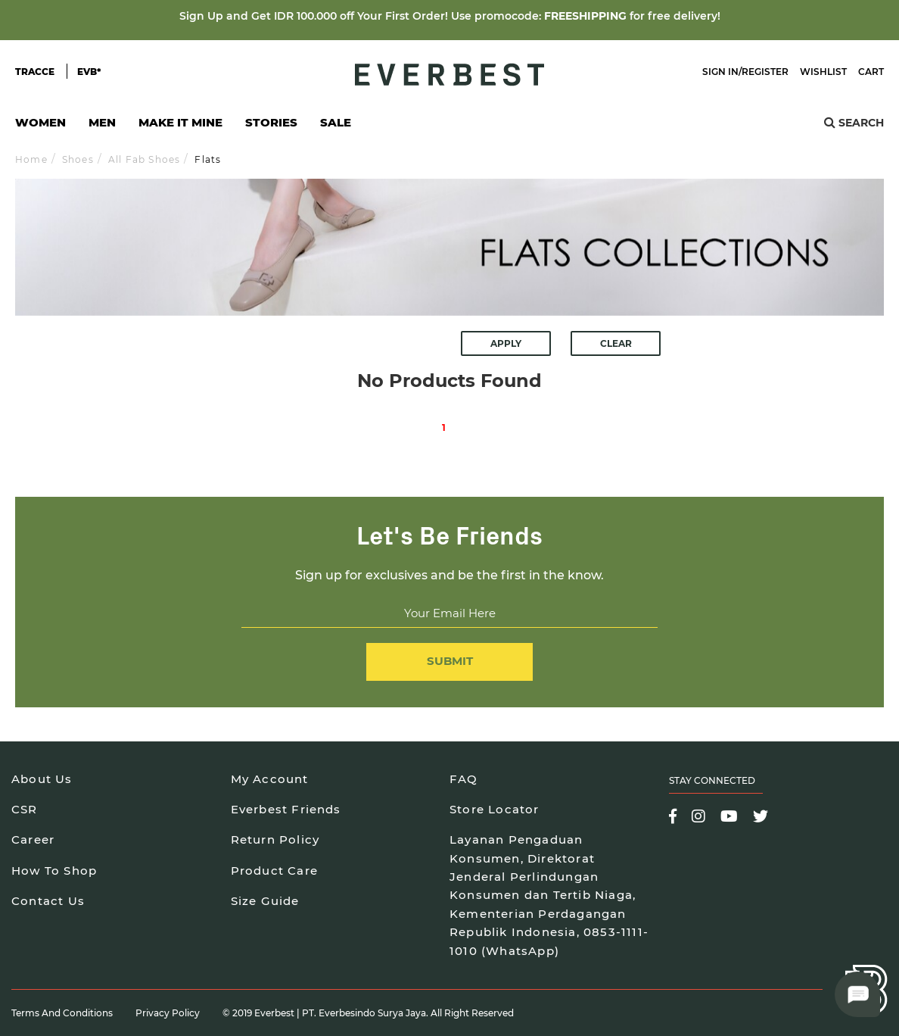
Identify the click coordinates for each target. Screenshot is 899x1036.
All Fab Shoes (144, 159)
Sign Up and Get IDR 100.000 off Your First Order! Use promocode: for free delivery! (449, 16)
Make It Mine (180, 127)
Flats (207, 159)
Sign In (720, 71)
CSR (24, 809)
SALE (335, 122)
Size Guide (265, 901)
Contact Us (48, 901)
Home (31, 159)
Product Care (274, 870)
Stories (271, 122)
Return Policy (275, 839)
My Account (270, 779)
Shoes (78, 159)
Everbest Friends (286, 809)
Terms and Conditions (62, 1013)
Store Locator (495, 809)
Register (765, 71)
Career (32, 839)
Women (40, 127)
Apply (505, 343)
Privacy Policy (167, 1013)
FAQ (464, 779)
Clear (616, 343)
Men (102, 127)
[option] (449, 247)
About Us (42, 779)
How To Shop (54, 870)
